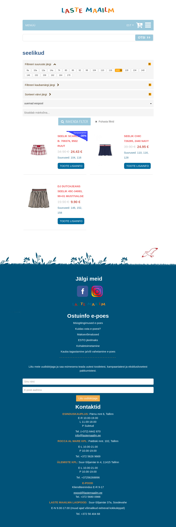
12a (43, 70)
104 (94, 70)
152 (36, 75)
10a (35, 70)
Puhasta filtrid (104, 121)
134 (134, 70)
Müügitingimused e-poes (88, 322)
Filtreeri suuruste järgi (40, 64)
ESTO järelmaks (88, 340)
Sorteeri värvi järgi (38, 94)
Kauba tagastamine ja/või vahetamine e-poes (88, 351)
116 (110, 70)
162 (52, 75)
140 (142, 70)
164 (60, 75)
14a (51, 70)
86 (73, 70)
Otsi (144, 37)
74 (59, 70)
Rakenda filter (74, 122)
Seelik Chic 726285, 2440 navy (136, 138)
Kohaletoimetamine (88, 345)
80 (66, 70)
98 (87, 70)
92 (80, 70)
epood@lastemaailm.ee (88, 492)
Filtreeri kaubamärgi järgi (42, 84)
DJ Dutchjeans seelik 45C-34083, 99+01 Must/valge (71, 191)
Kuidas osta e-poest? (88, 328)
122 (117, 70)
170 (68, 75)
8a (28, 70)
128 (126, 70)
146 (28, 75)
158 (44, 75)
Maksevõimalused (88, 334)
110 (102, 70)
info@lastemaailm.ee (88, 435)
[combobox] (88, 104)
